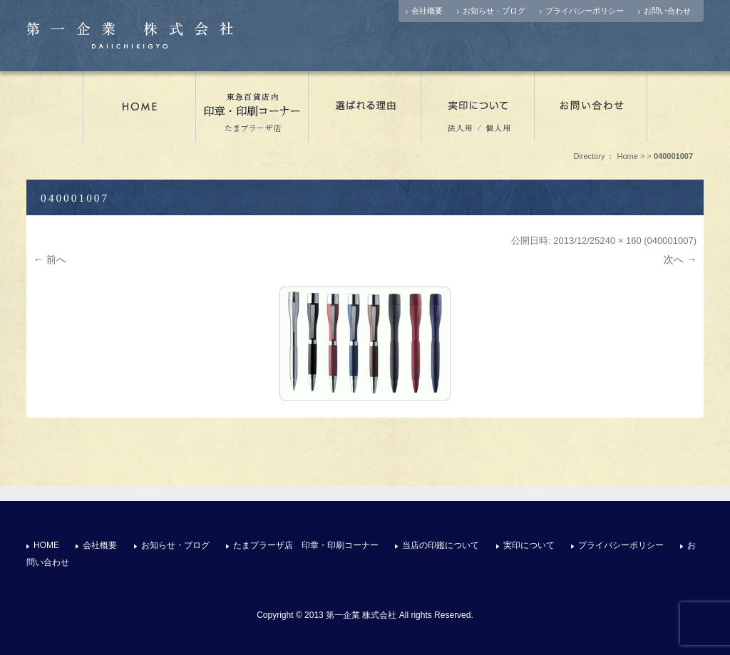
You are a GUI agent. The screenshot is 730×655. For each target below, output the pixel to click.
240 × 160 (620, 240)
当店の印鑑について (440, 545)
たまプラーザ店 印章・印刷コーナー (252, 106)
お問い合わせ (667, 10)
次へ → (680, 259)
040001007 (670, 240)
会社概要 (427, 10)
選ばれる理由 (365, 106)
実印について (478, 106)
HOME (46, 545)
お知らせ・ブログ (494, 10)
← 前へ (50, 259)
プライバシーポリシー (584, 10)
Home (627, 156)
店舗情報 (139, 106)
